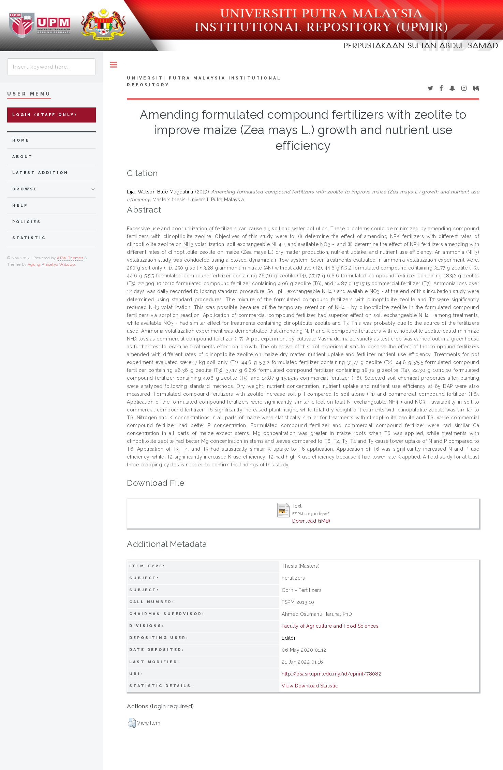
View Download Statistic (310, 685)
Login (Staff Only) (44, 115)
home (20, 140)
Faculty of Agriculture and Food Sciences (330, 626)
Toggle (113, 64)
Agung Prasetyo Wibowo (51, 264)
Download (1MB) (311, 521)
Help (20, 205)
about (22, 157)
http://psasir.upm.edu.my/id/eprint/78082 (331, 674)
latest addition (40, 173)
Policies (26, 222)
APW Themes (70, 258)
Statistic (29, 238)
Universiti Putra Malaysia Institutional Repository (204, 81)
